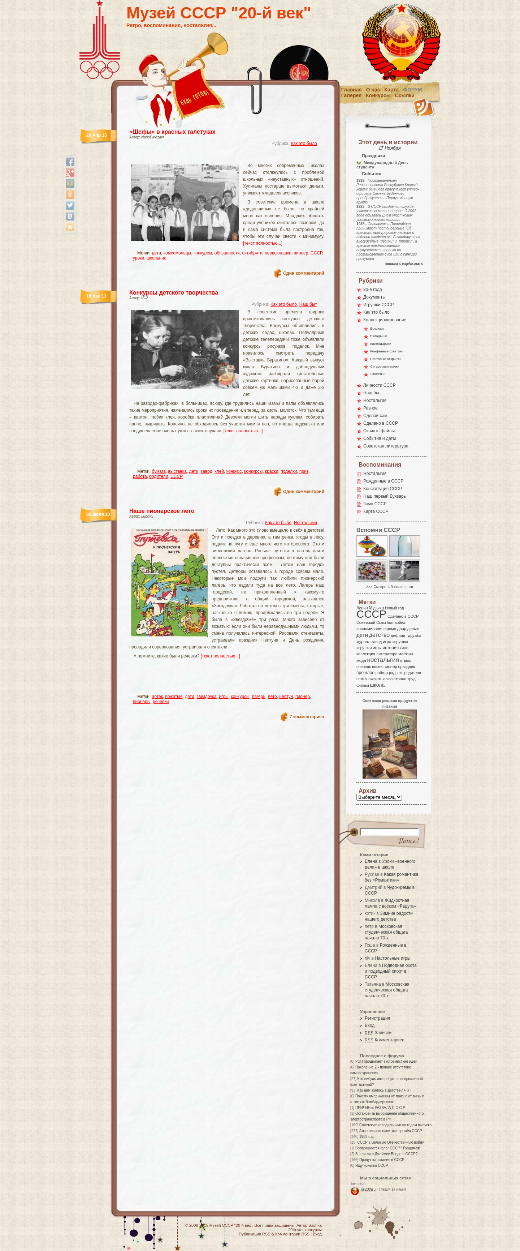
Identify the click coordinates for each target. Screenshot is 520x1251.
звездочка (206, 696)
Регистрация (377, 1018)
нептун (286, 696)
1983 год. (366, 1137)
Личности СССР (379, 385)
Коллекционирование (384, 319)
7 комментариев (307, 716)
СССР (316, 253)
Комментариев (384, 1039)
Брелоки (377, 328)
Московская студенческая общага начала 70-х (386, 932)
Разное (370, 408)
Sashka (315, 1225)
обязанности (227, 253)
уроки (138, 258)
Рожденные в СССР (383, 481)
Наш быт (308, 304)
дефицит (399, 635)
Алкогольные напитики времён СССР (390, 1131)
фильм (362, 685)
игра (387, 641)
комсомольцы (177, 253)
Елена (371, 861)
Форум (412, 90)
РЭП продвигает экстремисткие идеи (386, 1061)
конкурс (234, 471)
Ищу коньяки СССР (371, 1166)
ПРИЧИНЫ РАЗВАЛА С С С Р (380, 1108)
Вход (369, 1025)
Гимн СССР (375, 503)
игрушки (364, 648)
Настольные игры (392, 958)
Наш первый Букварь (384, 496)
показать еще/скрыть (404, 264)
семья (361, 679)
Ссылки (405, 95)
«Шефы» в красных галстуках (172, 132)
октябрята (252, 253)
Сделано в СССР (380, 423)
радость (396, 673)
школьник (156, 258)
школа (377, 685)
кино (404, 648)
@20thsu (368, 1189)
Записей (378, 1032)
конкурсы (203, 253)
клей (219, 471)
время (390, 628)
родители (158, 476)
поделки (289, 471)
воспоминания (370, 628)
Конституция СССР (382, 488)
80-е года (372, 289)
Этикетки (377, 374)
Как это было (304, 143)
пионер (301, 253)
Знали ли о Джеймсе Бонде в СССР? (386, 1154)
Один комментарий (303, 273)
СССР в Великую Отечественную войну (390, 1142)
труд (411, 679)
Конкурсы (378, 95)
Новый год (394, 608)
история (391, 647)
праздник (406, 666)
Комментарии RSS (292, 1234)
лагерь (258, 696)
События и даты (379, 438)
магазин (405, 654)
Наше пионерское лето (162, 511)
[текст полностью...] (262, 243)
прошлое (365, 672)
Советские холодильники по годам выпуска (395, 1125)
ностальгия (383, 659)
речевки (161, 701)
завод (206, 471)
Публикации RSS (254, 1234)
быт (390, 622)
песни (377, 666)
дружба (414, 635)
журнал (363, 641)
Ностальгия (305, 522)
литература (387, 654)
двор (401, 628)
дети (156, 253)
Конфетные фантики (386, 351)
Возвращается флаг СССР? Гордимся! (387, 1148)
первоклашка (278, 253)
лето (272, 696)
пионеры (141, 701)
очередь (363, 666)
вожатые (174, 696)
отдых (405, 660)
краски (271, 471)
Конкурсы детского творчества (173, 293)
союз (388, 679)
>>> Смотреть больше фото (389, 587)
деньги (413, 628)
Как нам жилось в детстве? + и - (384, 1090)
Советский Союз (371, 622)
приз (303, 471)
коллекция (365, 654)
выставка (177, 471)
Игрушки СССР (378, 304)
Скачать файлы (379, 430)
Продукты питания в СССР (381, 1160)
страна (400, 679)
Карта (392, 90)
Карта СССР (375, 511)
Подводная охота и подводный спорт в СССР (391, 971)
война (400, 622)
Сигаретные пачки (384, 366)
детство (379, 634)
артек (157, 696)
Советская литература (385, 446)
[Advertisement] (218, 157)
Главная (351, 90)
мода (361, 660)
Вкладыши (378, 336)
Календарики (380, 344)
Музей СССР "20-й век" (218, 13)
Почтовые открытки (386, 359)
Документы (374, 297)
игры (223, 696)
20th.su (294, 1230)
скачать (375, 679)
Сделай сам (375, 415)
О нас (373, 90)
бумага (159, 471)
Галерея (351, 95)
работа (140, 476)
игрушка (400, 641)
